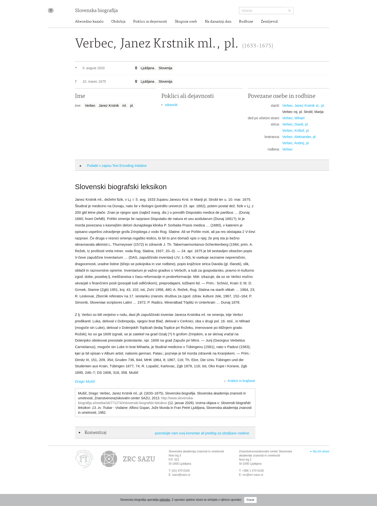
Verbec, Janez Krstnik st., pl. (303, 105)
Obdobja (118, 22)
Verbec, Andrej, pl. (296, 143)
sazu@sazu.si (181, 474)
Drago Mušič (85, 381)
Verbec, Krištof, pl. (296, 130)
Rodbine (246, 22)
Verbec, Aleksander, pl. (299, 137)
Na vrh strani (321, 451)
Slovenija (165, 68)
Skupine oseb (186, 22)
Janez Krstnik (109, 105)
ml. (124, 105)
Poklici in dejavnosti (150, 22)
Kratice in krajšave (241, 381)
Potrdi (250, 500)
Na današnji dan (218, 22)
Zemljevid (269, 22)
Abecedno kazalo (89, 22)
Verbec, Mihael (293, 118)
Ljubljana (147, 68)
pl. (132, 105)
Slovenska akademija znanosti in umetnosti (196, 451)
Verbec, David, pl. (295, 124)
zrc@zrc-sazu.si (253, 474)
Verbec (90, 105)
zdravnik (171, 105)
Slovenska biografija (96, 10)
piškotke (164, 499)
